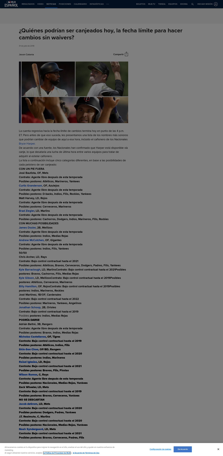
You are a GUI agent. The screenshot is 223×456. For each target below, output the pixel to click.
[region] (111, 449)
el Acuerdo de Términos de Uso (86, 453)
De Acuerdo (183, 449)
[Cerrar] (218, 449)
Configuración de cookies (160, 449)
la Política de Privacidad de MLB (56, 453)
